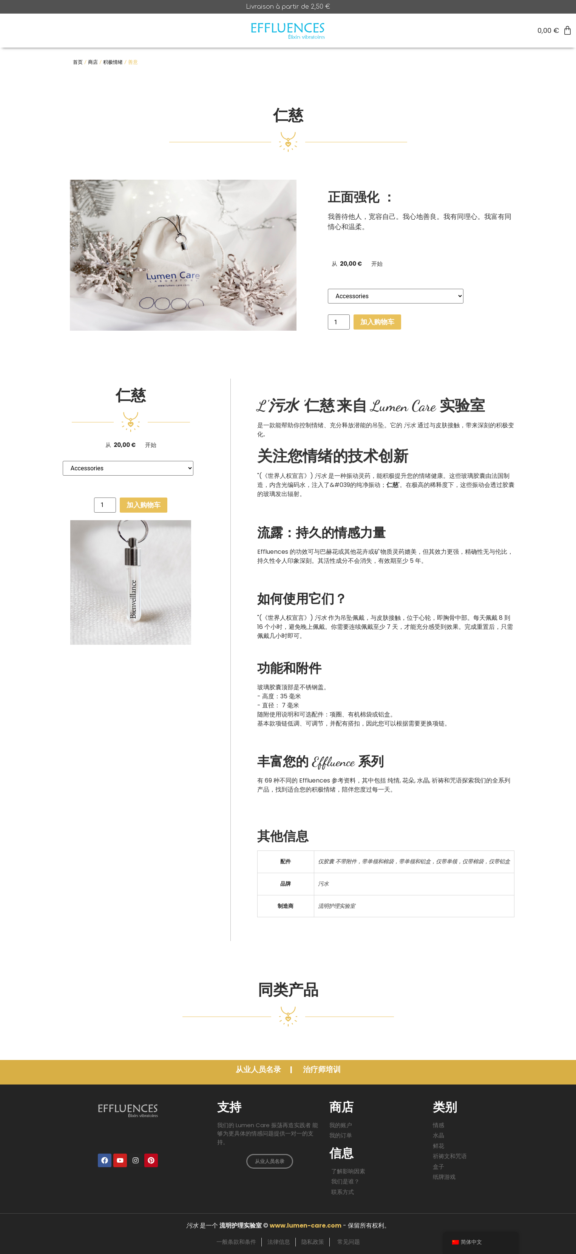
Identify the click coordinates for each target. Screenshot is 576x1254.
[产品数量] (339, 322)
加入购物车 (377, 322)
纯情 (394, 780)
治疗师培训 (322, 1069)
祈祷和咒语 (447, 780)
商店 (93, 62)
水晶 (423, 780)
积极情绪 (113, 62)
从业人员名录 (259, 1069)
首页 (78, 62)
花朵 (408, 780)
